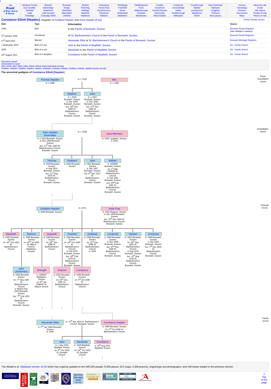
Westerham (141, 15)
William (113, 160)
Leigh (29, 13)
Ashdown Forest (29, 5)
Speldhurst (197, 13)
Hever (122, 10)
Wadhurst (85, 15)
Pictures (242, 10)
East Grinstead (215, 5)
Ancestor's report (9, 61)
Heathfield (67, 10)
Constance (74, 54)
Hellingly (85, 10)
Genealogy (242, 8)
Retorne (31, 234)
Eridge (67, 8)
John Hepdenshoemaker (50, 134)
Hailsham (215, 8)
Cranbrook (178, 5)
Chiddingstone (141, 5)
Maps (241, 15)
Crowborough (197, 5)
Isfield (178, 10)
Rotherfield (122, 13)
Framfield (122, 8)
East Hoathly (30, 8)
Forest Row (104, 8)
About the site (260, 5)
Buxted (85, 5)
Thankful (72, 234)
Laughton (215, 10)
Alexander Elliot (76, 40)
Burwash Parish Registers (242, 28)
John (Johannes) (21, 270)
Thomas (51, 160)
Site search (260, 10)
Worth (196, 15)
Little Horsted (48, 13)
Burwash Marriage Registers (243, 40)
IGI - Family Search (239, 45)
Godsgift (41, 270)
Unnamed (112, 234)
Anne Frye (114, 208)
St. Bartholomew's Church (85, 35)
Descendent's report (11, 64)
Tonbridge (29, 15)
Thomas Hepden (50, 79)
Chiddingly (122, 5)
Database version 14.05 (33, 366)
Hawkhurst (48, 10)
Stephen (72, 93)
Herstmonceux (104, 10)
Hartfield (29, 10)
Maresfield (67, 13)
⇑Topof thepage (264, 378)
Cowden (160, 5)
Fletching (85, 8)
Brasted (48, 5)
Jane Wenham (114, 133)
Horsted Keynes (159, 10)
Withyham (178, 15)
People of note (260, 13)
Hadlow (196, 8)
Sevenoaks (160, 13)
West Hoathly (160, 15)
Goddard (72, 160)
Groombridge (178, 8)
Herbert (133, 234)
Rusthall (141, 13)
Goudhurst (160, 8)
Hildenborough (141, 10)
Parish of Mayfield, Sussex (95, 45)
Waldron (104, 15)
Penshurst (104, 13)
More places (215, 15)
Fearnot (62, 270)
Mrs (114, 79)
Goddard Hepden (64, 19)
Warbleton (122, 15)
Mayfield (85, 13)
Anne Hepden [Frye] (90, 19)
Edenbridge (48, 8)
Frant (141, 8)
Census (242, 5)
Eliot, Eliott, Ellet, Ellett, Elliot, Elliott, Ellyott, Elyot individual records (33, 66)
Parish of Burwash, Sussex (90, 28)
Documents (242, 13)
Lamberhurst (197, 10)
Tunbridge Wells (48, 15)
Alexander (73, 49)
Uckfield (67, 15)
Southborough (178, 13)
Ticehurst (215, 13)
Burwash (67, 5)
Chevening (104, 5)
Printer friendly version (254, 19)
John (70, 45)
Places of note (259, 15)
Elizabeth (11, 234)
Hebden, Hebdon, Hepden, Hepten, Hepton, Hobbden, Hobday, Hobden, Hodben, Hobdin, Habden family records (54, 68)
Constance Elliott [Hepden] (20, 19)
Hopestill (51, 234)
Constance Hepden (114, 322)
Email (260, 8)
